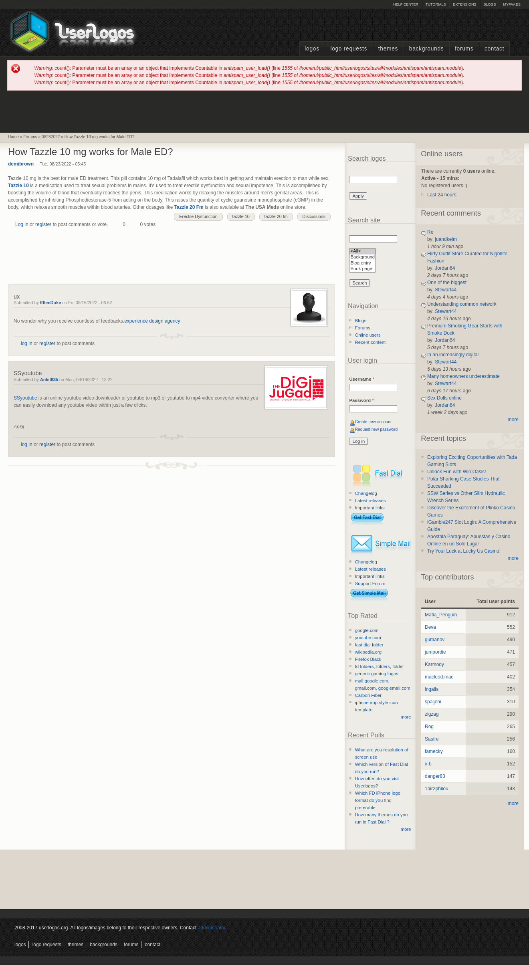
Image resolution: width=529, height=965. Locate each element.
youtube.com (368, 637)
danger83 (435, 776)
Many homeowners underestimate (463, 376)
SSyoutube (28, 373)
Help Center (405, 4)
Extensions (464, 4)
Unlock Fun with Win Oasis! (456, 471)
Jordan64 (445, 268)
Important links (370, 507)
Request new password (376, 429)
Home (13, 137)
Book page (362, 269)
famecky (434, 751)
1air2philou (436, 788)
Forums (464, 49)
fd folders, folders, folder (379, 666)
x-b (428, 764)
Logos (312, 49)
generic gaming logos (376, 673)
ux (17, 296)
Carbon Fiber (368, 695)
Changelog (366, 493)
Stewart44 (445, 290)
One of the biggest (446, 282)
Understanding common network (462, 304)
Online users (368, 335)
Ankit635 (49, 379)
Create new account (373, 422)
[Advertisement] (264, 111)
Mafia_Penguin (441, 615)
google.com (367, 630)
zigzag (432, 714)
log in (26, 343)
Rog (429, 726)
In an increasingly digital (453, 354)
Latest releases (370, 500)
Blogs (489, 4)
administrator (212, 928)
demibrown (21, 164)
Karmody (434, 664)
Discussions (314, 216)
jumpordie (435, 652)
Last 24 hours (441, 195)
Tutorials (436, 4)
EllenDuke (50, 302)
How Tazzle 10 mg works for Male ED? (100, 137)
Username (361, 379)
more (406, 717)
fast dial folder (369, 644)
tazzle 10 (241, 216)
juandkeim (446, 239)
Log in (21, 224)
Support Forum (370, 583)
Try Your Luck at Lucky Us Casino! (464, 551)
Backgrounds (426, 49)
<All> (362, 251)
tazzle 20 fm (276, 216)
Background (362, 257)
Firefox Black (368, 659)
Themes (388, 49)
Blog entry (362, 263)
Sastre (432, 739)
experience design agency (152, 321)
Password (361, 400)
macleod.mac (439, 677)
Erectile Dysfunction (198, 216)
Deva (430, 627)
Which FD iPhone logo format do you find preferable (377, 800)
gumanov (434, 639)
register (43, 224)
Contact (494, 49)
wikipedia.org (368, 652)
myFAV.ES (512, 4)
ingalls (431, 689)
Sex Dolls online (444, 398)
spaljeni (433, 702)
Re (430, 232)
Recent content (370, 342)
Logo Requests (348, 49)
